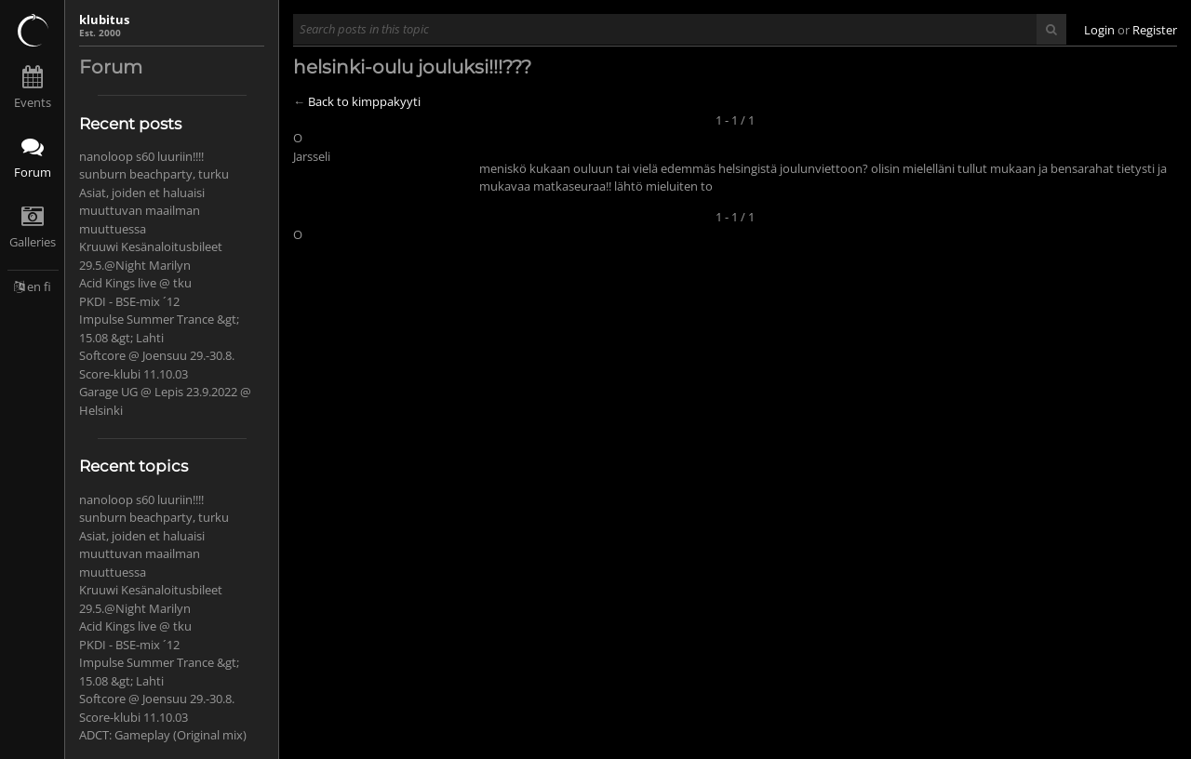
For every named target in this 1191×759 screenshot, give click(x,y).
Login (1099, 29)
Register (1154, 29)
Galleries (32, 241)
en (34, 286)
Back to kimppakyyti (364, 101)
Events (32, 102)
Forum (32, 172)
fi (47, 286)
